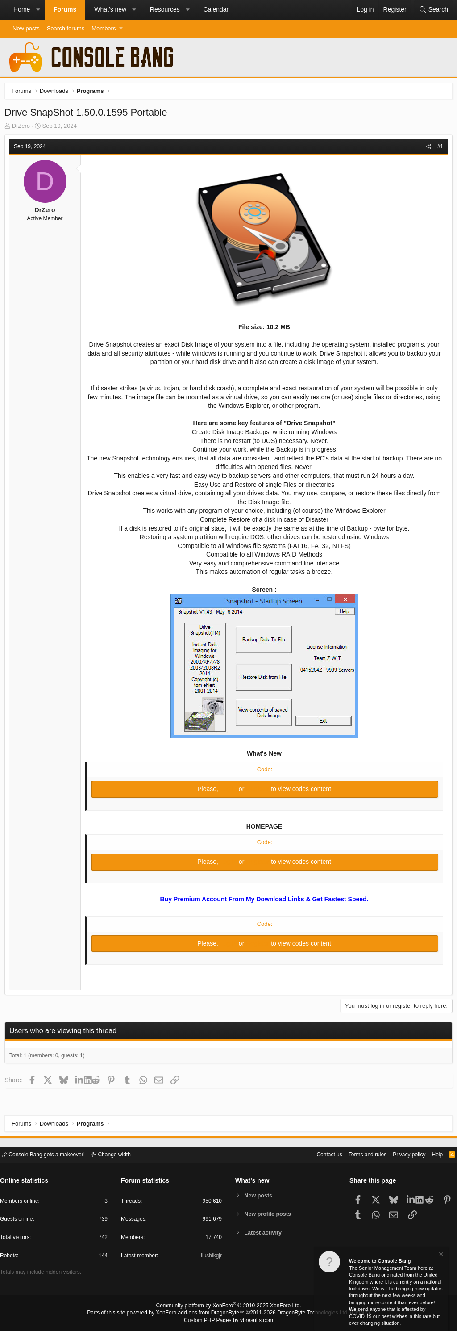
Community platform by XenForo (228, 1307)
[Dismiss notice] (440, 1255)
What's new (110, 9)
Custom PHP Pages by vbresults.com (228, 1320)
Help (432, 1154)
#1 (438, 149)
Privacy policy (401, 1154)
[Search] (433, 10)
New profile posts (269, 1213)
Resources (165, 9)
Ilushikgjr (210, 1257)
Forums (65, 9)
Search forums (66, 28)
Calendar (215, 9)
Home (21, 9)
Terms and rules (356, 1154)
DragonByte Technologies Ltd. (306, 1313)
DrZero (23, 128)
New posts (26, 28)
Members (103, 28)
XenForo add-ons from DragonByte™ (202, 1313)
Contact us (315, 1154)
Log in (229, 791)
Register (258, 791)
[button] (38, 10)
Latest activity (264, 1233)
